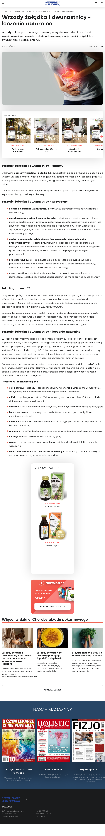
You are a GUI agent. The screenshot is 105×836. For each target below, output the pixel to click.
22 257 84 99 (45, 812)
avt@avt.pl (40, 817)
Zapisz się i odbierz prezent (52, 607)
